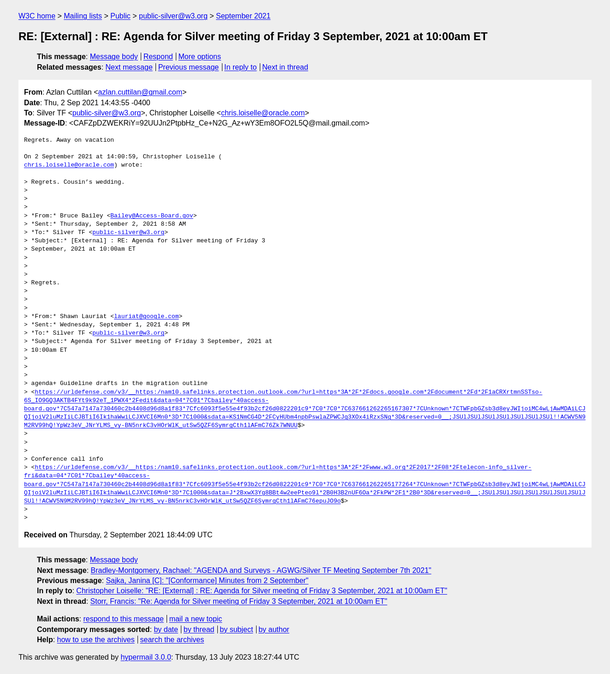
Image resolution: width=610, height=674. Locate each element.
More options (200, 56)
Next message (129, 67)
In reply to (240, 67)
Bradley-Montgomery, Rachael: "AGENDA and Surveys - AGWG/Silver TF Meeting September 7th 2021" (261, 570)
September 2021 (243, 16)
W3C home (36, 16)
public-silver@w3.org (173, 16)
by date (166, 629)
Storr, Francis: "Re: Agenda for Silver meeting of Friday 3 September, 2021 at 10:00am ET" (239, 601)
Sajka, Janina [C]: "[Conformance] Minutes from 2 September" (207, 580)
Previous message (188, 67)
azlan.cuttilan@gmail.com (140, 92)
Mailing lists (83, 16)
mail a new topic (195, 619)
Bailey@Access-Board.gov (151, 216)
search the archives (172, 640)
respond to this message (123, 619)
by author (273, 629)
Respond (158, 56)
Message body (114, 56)
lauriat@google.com (146, 317)
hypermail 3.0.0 (145, 657)
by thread (199, 629)
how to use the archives (96, 640)
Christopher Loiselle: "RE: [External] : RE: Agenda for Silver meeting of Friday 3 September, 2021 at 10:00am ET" (261, 591)
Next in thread (285, 67)
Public (120, 16)
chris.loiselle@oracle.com (263, 113)
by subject (236, 629)
